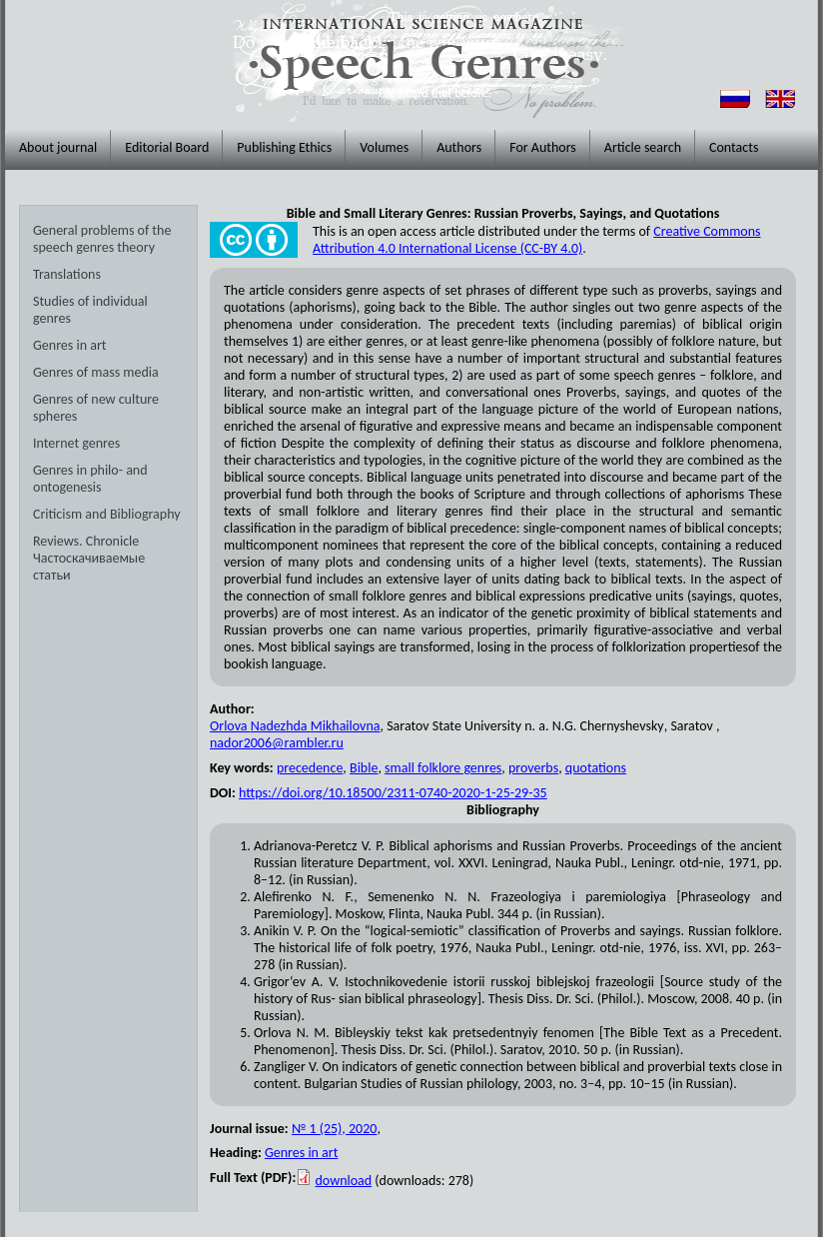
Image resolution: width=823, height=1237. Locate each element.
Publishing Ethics (284, 147)
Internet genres (76, 443)
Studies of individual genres (90, 310)
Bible (364, 767)
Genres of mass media (96, 372)
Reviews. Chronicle (86, 541)
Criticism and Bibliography (107, 514)
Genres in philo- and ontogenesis (90, 479)
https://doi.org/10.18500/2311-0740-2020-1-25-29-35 (393, 792)
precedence (310, 767)
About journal (58, 147)
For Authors (542, 147)
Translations (67, 274)
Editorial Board (167, 147)
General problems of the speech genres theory (102, 239)
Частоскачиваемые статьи (89, 567)
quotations (595, 767)
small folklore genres (443, 767)
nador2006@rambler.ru (277, 742)
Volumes (384, 147)
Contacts (733, 147)
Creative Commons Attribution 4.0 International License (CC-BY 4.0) (537, 240)
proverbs (533, 767)
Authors (458, 147)
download (343, 1180)
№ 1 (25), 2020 (335, 1128)
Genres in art (69, 345)
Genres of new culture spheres (96, 408)
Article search (642, 147)
